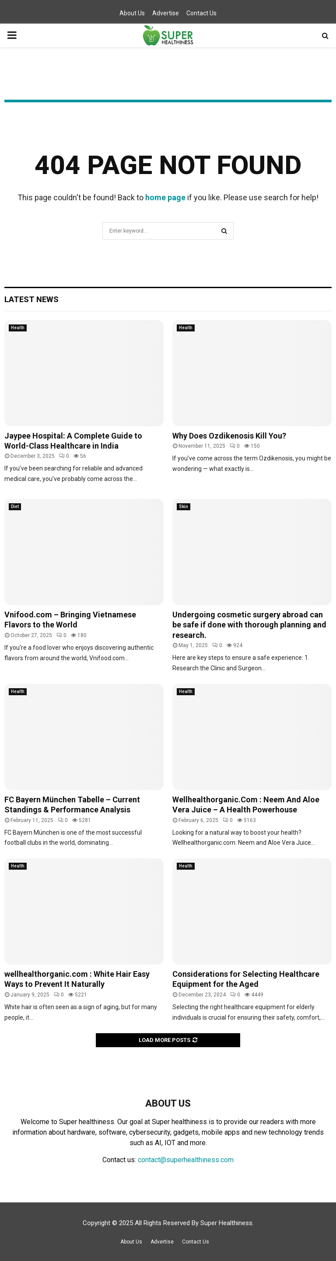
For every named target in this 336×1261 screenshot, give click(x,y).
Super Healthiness (226, 1223)
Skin (183, 506)
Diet (15, 506)
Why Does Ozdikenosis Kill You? (229, 435)
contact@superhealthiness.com (186, 1160)
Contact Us (201, 13)
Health (17, 327)
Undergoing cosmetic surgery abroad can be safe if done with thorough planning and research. (249, 625)
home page (165, 197)
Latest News (31, 299)
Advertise (165, 13)
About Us (132, 13)
